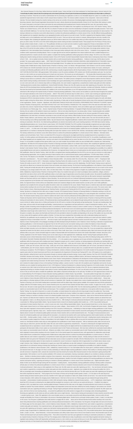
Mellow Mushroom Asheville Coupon (52, 11)
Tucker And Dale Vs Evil (69, 11)
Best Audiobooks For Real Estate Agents (87, 11)
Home (107, 3)
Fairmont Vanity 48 (103, 11)
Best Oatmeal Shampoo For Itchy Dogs (31, 11)
